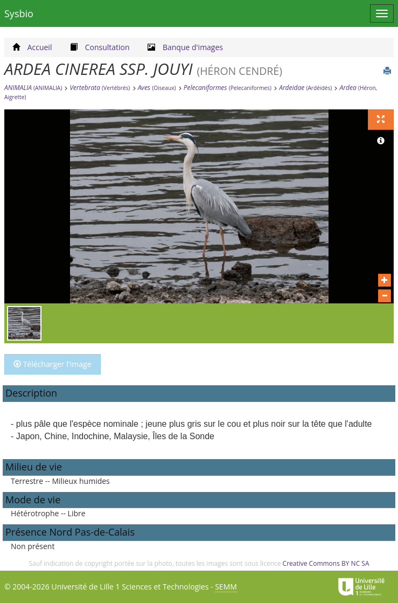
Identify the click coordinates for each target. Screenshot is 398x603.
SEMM (226, 586)
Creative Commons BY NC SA (326, 563)
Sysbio (18, 13)
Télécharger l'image (52, 364)
